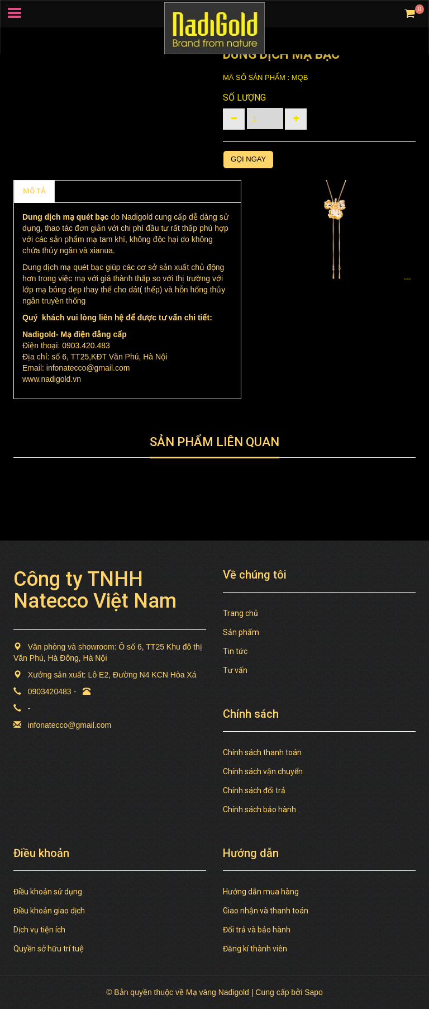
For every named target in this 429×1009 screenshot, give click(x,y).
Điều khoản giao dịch (49, 910)
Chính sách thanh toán (262, 752)
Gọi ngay (248, 159)
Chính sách (82, 191)
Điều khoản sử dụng (47, 891)
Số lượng (244, 97)
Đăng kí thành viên (255, 948)
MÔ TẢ (34, 191)
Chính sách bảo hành (259, 809)
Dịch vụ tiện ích (39, 929)
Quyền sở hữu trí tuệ (48, 948)
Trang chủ (240, 613)
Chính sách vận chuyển (263, 771)
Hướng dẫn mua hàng (261, 891)
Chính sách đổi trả (254, 790)
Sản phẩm (241, 632)
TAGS (128, 191)
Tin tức (235, 651)
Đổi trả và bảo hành (256, 929)
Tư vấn (235, 670)
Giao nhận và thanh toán (265, 910)
